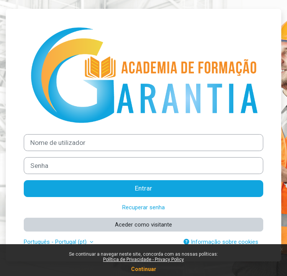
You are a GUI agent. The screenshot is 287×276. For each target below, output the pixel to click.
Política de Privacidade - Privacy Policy (143, 259)
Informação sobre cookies (221, 241)
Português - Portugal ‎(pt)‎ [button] (56, 241)
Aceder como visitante (143, 224)
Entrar (143, 188)
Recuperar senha (143, 207)
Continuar (143, 269)
